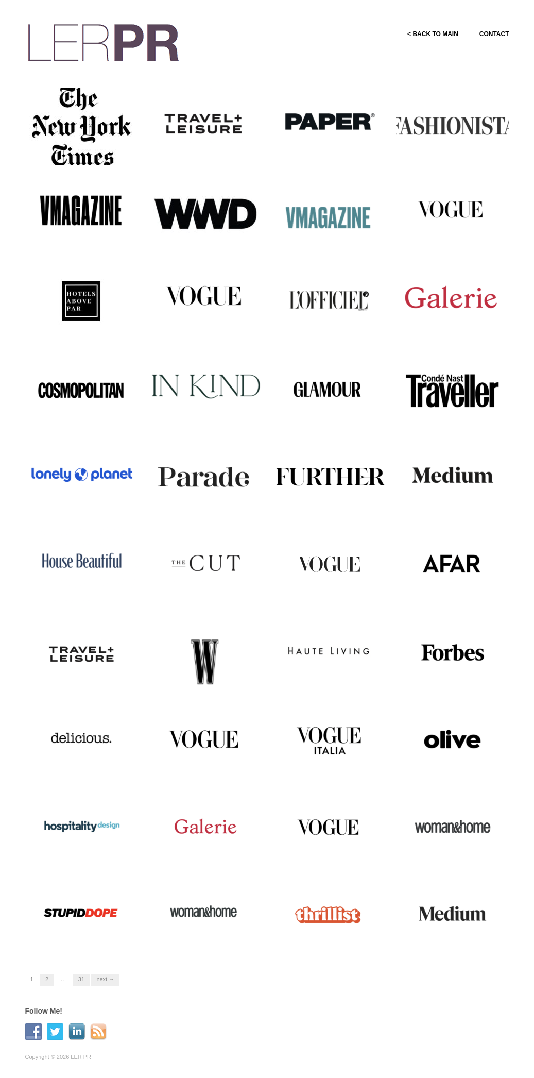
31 (81, 979)
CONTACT (494, 34)
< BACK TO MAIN (432, 34)
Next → (105, 979)
